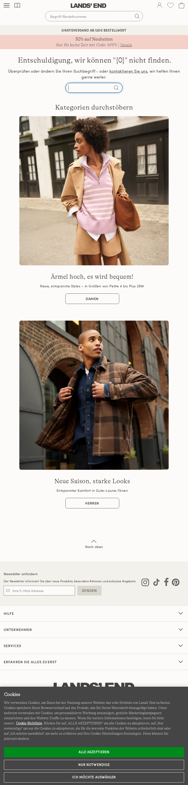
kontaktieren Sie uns (128, 71)
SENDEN (89, 590)
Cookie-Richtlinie (29, 723)
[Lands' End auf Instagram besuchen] (145, 583)
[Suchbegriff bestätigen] (137, 16)
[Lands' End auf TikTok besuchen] (155, 583)
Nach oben (94, 543)
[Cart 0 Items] (181, 5)
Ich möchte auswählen (94, 777)
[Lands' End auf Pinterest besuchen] (174, 583)
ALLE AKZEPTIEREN (94, 752)
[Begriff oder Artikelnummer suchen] (94, 16)
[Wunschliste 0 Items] (170, 5)
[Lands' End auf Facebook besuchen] (165, 583)
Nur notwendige (94, 765)
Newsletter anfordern (21, 574)
